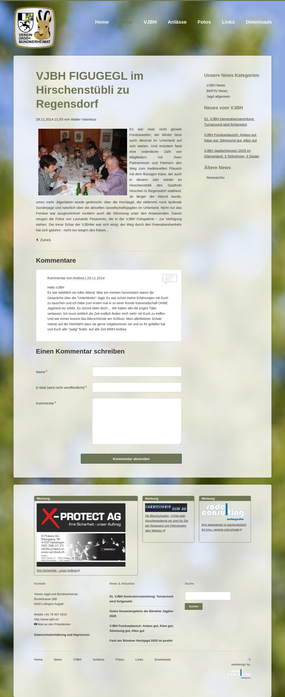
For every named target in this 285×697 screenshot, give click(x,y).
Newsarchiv (216, 177)
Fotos (204, 22)
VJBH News (216, 85)
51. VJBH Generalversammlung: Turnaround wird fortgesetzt (141, 599)
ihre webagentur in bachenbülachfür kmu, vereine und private (224, 524)
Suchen (194, 606)
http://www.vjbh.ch (46, 619)
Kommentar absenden (131, 459)
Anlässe (177, 22)
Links (228, 22)
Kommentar (46, 402)
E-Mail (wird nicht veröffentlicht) (61, 387)
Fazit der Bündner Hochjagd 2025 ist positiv (141, 640)
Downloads (259, 22)
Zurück (45, 240)
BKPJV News (217, 91)
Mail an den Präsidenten (54, 624)
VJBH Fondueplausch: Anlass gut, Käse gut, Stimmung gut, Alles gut (142, 628)
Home (102, 22)
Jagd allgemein (218, 96)
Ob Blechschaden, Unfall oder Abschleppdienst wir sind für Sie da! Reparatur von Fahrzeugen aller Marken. (166, 520)
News (126, 22)
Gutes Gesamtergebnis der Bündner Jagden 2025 (141, 613)
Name (43, 371)
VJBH (150, 22)
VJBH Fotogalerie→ (141, 219)
